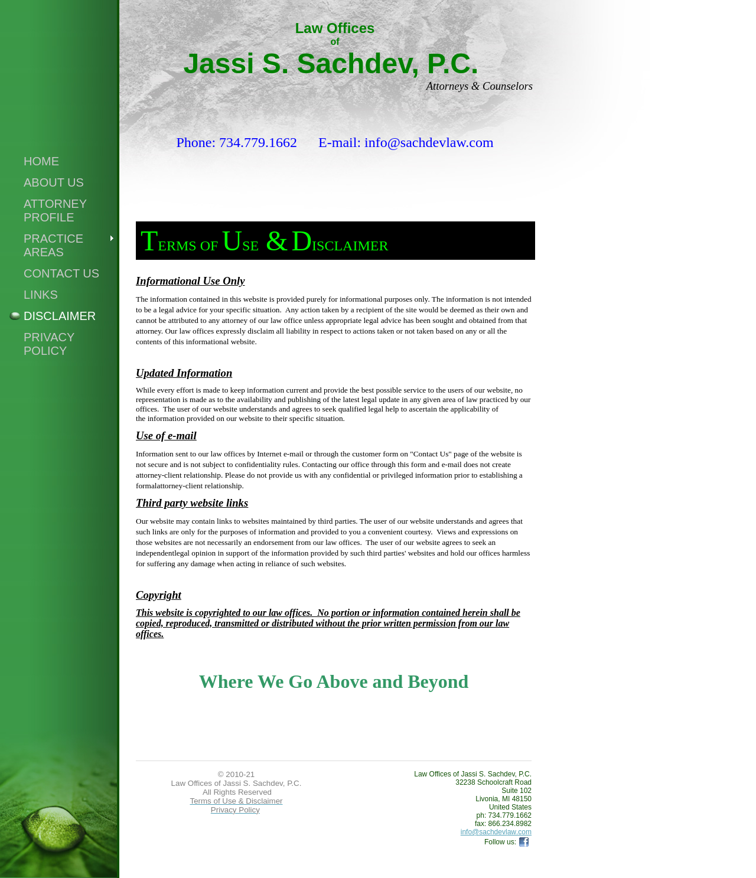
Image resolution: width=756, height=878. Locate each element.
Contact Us (61, 273)
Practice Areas (53, 245)
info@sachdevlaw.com (496, 832)
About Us (54, 182)
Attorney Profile (55, 210)
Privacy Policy (49, 344)
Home (41, 161)
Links (41, 294)
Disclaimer (60, 315)
